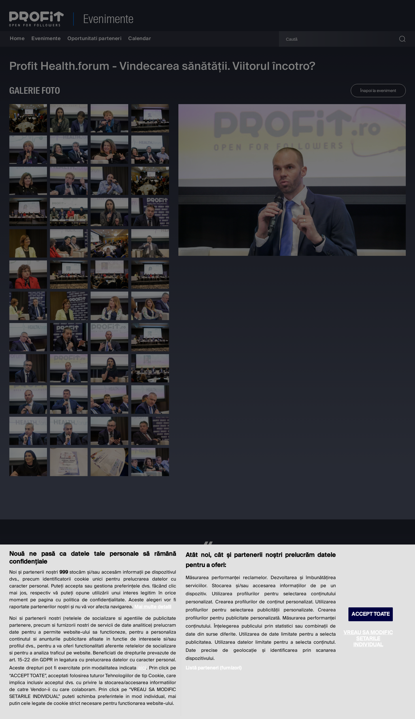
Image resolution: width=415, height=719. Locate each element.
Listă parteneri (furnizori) (214, 668)
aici (142, 667)
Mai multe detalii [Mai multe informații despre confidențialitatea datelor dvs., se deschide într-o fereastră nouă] (152, 607)
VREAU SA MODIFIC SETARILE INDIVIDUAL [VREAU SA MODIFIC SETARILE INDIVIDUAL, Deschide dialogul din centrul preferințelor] (368, 638)
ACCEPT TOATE (371, 614)
